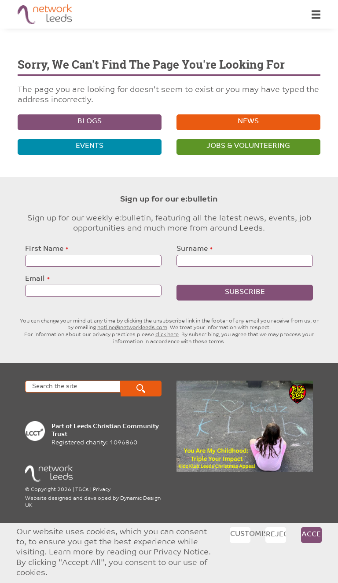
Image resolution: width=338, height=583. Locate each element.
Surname (192, 249)
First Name (44, 249)
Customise (240, 534)
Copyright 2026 (51, 489)
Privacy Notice (181, 552)
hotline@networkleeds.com (132, 327)
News (248, 121)
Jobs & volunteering (248, 146)
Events (89, 146)
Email (35, 278)
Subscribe (245, 292)
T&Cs (82, 489)
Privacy (101, 489)
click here (167, 334)
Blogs (89, 121)
